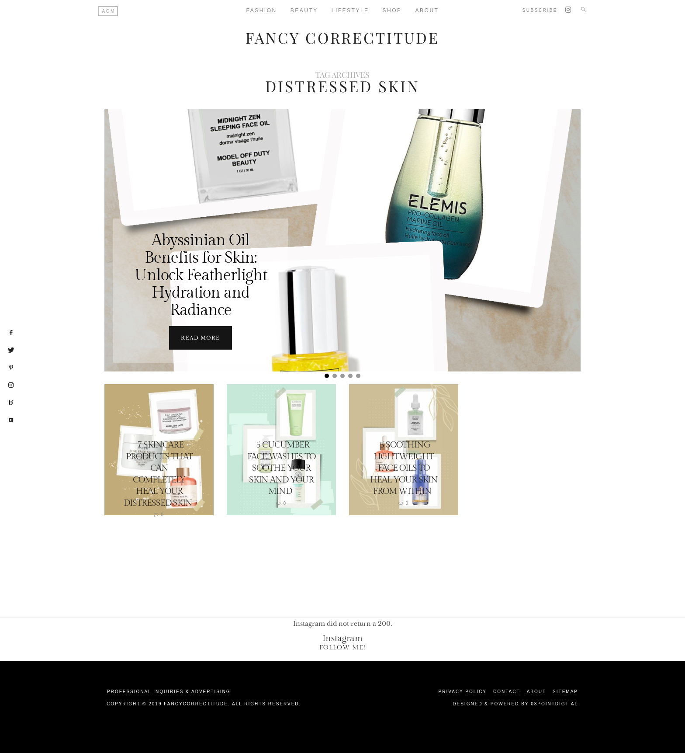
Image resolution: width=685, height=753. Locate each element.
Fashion (261, 10)
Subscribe (539, 10)
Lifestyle (350, 10)
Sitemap (565, 691)
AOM (108, 11)
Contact (506, 691)
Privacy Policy (463, 691)
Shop (392, 10)
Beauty (304, 10)
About (427, 10)
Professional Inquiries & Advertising (169, 691)
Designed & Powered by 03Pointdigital (515, 703)
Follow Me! (342, 647)
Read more (200, 337)
